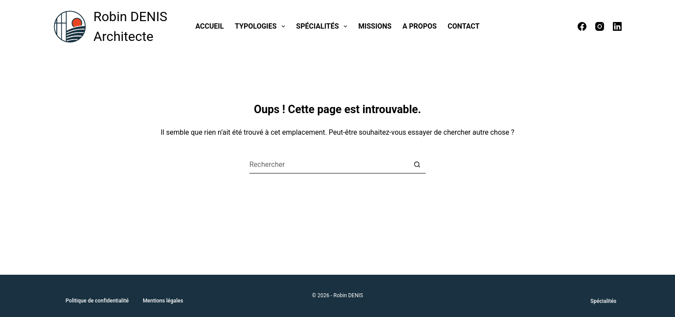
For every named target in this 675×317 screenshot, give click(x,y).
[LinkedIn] (617, 26)
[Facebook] (582, 26)
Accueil (210, 26)
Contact (463, 26)
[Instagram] (599, 26)
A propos (420, 26)
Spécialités (323, 26)
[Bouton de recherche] (417, 164)
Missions (374, 26)
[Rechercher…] (328, 164)
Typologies (262, 26)
